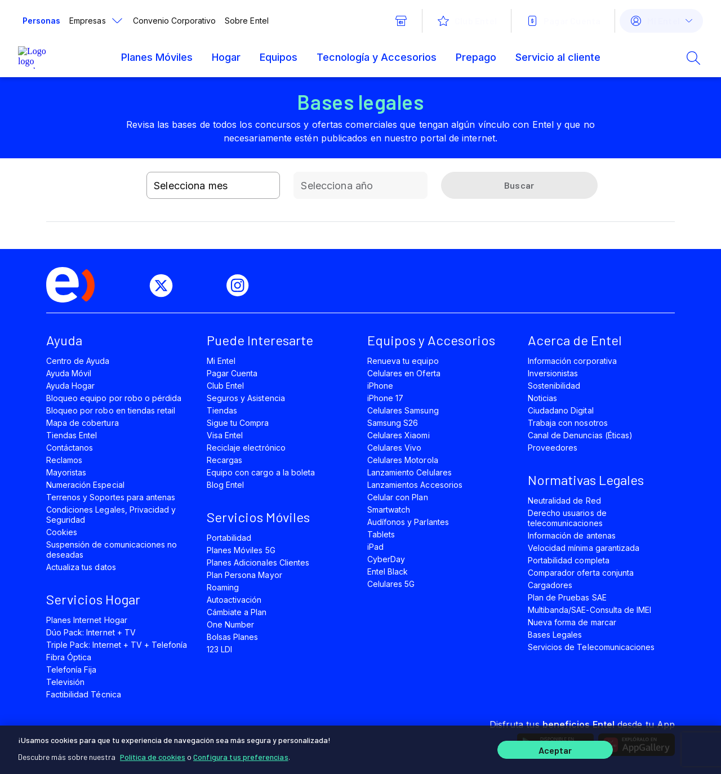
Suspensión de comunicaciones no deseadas (111, 549)
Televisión (65, 682)
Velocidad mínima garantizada (583, 548)
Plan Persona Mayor (244, 575)
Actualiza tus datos (81, 567)
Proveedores (552, 447)
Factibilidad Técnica (83, 694)
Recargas (224, 460)
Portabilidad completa (568, 560)
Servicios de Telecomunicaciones (591, 647)
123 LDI (219, 649)
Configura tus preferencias (240, 757)
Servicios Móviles (258, 517)
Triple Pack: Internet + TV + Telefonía (116, 645)
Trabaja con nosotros (568, 423)
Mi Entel (221, 361)
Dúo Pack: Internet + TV (91, 632)
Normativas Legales (586, 479)
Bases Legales (555, 634)
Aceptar (555, 750)
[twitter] (165, 285)
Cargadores (550, 585)
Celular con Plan (397, 497)
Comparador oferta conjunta (581, 572)
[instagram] (242, 285)
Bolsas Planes (232, 637)
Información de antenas (572, 535)
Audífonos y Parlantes (408, 522)
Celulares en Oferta (403, 373)
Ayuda (64, 340)
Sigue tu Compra (238, 423)
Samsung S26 (392, 423)
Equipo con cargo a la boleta (261, 472)
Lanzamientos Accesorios (414, 485)
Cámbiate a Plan (237, 612)
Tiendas (222, 410)
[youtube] (204, 285)
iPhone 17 (385, 398)
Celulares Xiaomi (398, 435)
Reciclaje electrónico (246, 447)
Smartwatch (388, 509)
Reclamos (64, 460)
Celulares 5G (391, 584)
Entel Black (387, 571)
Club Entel (225, 385)
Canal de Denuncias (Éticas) (580, 435)
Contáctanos (69, 447)
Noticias (542, 398)
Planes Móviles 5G (241, 550)
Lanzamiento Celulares (409, 472)
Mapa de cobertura (82, 423)
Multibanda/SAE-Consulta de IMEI (589, 610)
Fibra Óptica (68, 657)
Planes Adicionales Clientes (258, 562)
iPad (375, 546)
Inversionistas (553, 373)
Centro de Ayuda (78, 361)
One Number (230, 624)
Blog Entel (225, 485)
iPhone (380, 385)
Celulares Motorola (402, 460)
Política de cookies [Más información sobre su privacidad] (152, 757)
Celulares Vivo (394, 447)
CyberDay (386, 559)
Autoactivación (234, 599)
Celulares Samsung (403, 410)
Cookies (61, 532)
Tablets (381, 534)
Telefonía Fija (71, 669)
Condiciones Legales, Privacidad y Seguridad (111, 514)
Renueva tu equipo (403, 361)
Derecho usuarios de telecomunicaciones (567, 518)
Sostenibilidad (554, 385)
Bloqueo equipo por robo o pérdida (113, 398)
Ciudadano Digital (561, 410)
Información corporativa (572, 361)
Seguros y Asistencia (246, 398)
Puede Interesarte (260, 340)
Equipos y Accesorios (431, 340)
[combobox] (213, 185)
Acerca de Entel (575, 340)
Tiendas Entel (71, 435)
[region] (360, 750)
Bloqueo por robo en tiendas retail (110, 410)
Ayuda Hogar (70, 385)
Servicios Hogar (93, 599)
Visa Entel (225, 435)
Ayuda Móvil (68, 373)
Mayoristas (66, 472)
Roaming (223, 587)
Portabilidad (229, 537)
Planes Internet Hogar (86, 620)
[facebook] (127, 285)
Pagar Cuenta (232, 373)
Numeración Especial (85, 485)
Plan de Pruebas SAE (567, 597)
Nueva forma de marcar (572, 622)
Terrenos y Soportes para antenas (110, 497)
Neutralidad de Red (564, 500)
